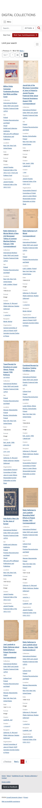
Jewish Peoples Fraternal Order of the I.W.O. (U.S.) (10, 184)
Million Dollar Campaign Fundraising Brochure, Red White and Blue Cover (11, 91)
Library (8, 10)
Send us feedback (10, 787)
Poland (5, 117)
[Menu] (7, 22)
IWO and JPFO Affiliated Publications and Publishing (11, 136)
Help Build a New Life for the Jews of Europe (11, 521)
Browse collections (31, 776)
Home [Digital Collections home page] (3, 776)
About (9, 776)
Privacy (25, 797)
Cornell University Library (14, 797)
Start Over (6, 35)
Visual (5, 126)
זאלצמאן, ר (7, 315)
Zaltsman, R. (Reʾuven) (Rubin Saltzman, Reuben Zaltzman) (11, 306)
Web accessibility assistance (11, 801)
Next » (22, 51)
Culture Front (27, 391)
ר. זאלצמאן (26, 597)
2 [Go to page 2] (26, 761)
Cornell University (13, 4)
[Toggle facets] (37, 44)
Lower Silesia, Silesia (29, 406)
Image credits (6, 782)
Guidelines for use (17, 776)
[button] (25, 35)
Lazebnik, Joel (27, 603)
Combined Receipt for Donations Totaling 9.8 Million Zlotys (30, 368)
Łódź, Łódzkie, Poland (10, 284)
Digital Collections (19, 15)
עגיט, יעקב (6, 451)
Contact (4, 778)
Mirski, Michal (7, 321)
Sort (5, 55)
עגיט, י (24, 172)
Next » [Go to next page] (16, 761)
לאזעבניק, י (6, 726)
